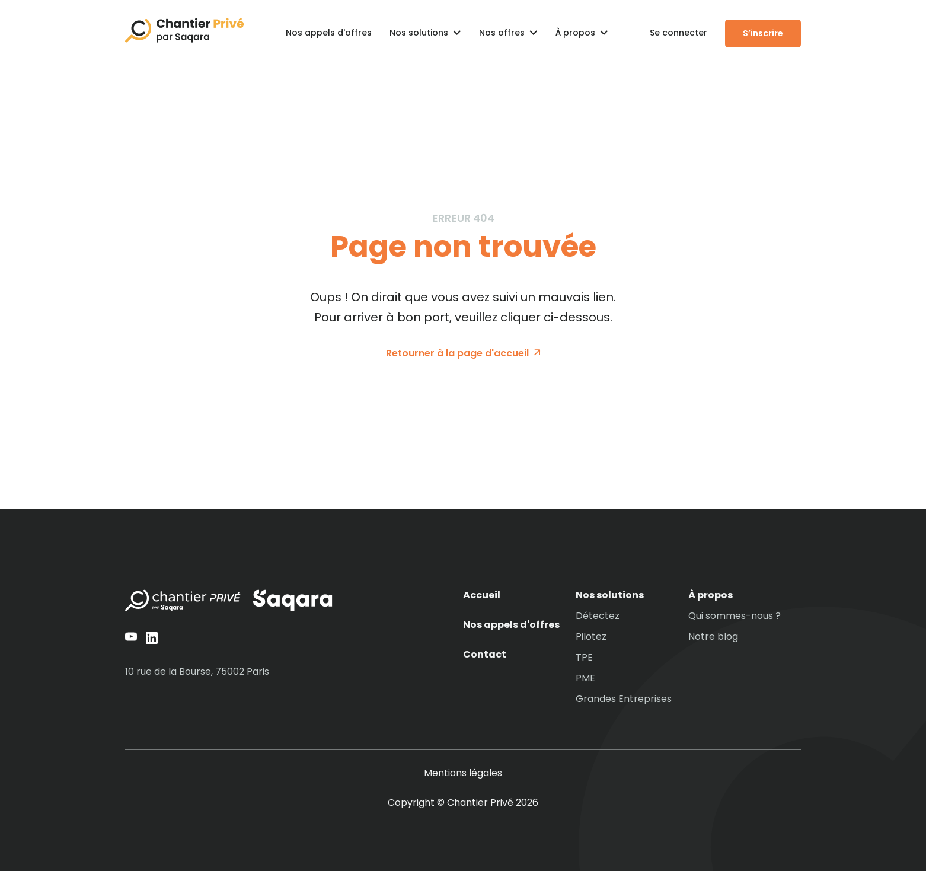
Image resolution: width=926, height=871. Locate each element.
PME (585, 678)
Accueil (481, 595)
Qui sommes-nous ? (734, 616)
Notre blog (713, 637)
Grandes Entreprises (624, 699)
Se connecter (678, 33)
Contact (484, 655)
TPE (584, 657)
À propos (710, 595)
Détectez (598, 616)
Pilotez (591, 637)
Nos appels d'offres (329, 33)
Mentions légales (463, 773)
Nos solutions (610, 595)
